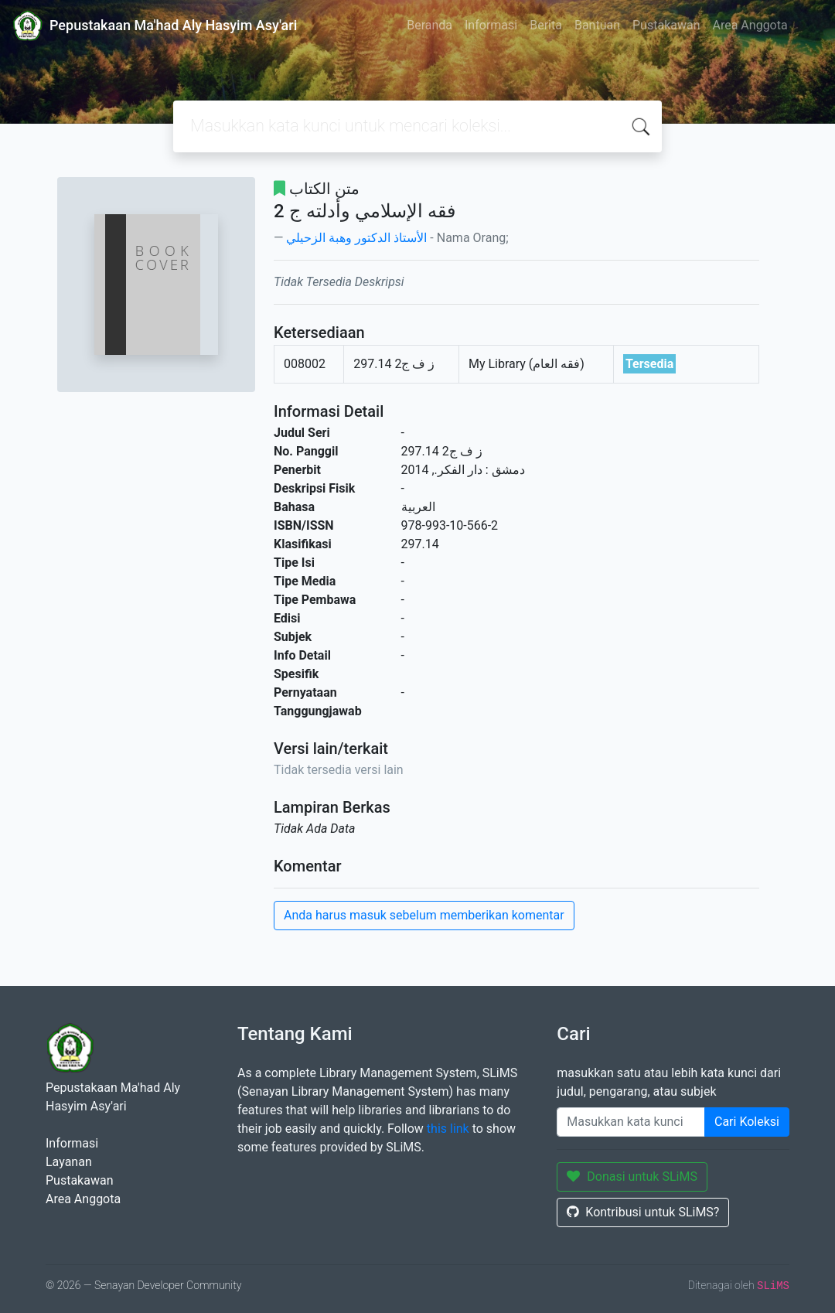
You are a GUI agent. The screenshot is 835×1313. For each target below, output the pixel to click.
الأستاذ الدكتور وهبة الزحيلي (356, 237)
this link (448, 1128)
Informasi (491, 25)
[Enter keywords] (631, 1122)
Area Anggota (750, 25)
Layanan (69, 1161)
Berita (546, 25)
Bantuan (597, 25)
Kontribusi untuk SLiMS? (643, 1212)
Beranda (429, 25)
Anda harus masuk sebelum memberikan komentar (424, 915)
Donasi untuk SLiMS (632, 1176)
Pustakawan (666, 25)
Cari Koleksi (746, 1121)
